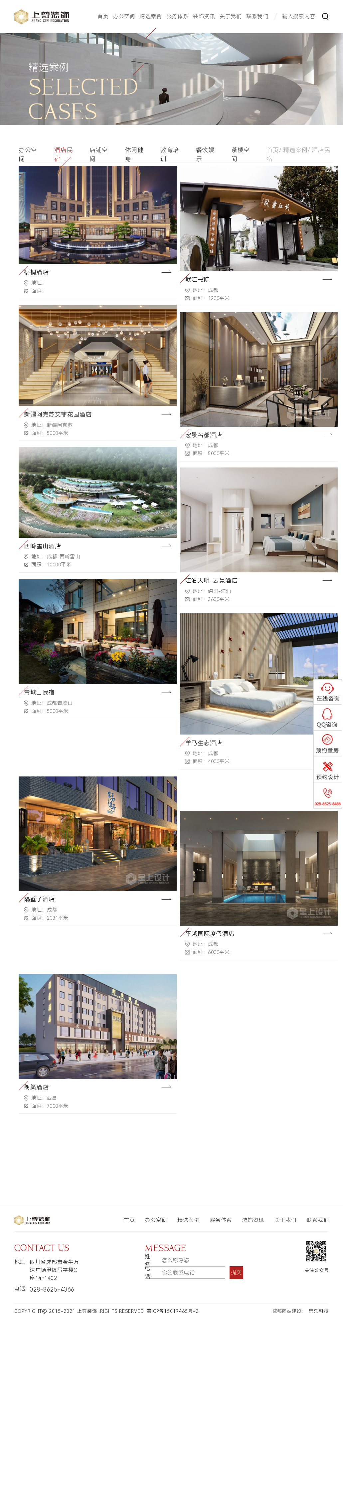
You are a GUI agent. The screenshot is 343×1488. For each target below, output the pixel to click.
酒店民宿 (63, 154)
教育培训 (169, 154)
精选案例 (151, 16)
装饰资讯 (204, 16)
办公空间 (124, 16)
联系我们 (257, 16)
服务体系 (177, 16)
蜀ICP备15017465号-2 (173, 1311)
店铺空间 (98, 154)
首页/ (274, 150)
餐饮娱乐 (205, 154)
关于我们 (231, 16)
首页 (102, 16)
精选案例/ (296, 150)
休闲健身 (134, 154)
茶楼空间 (240, 154)
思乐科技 (319, 1311)
